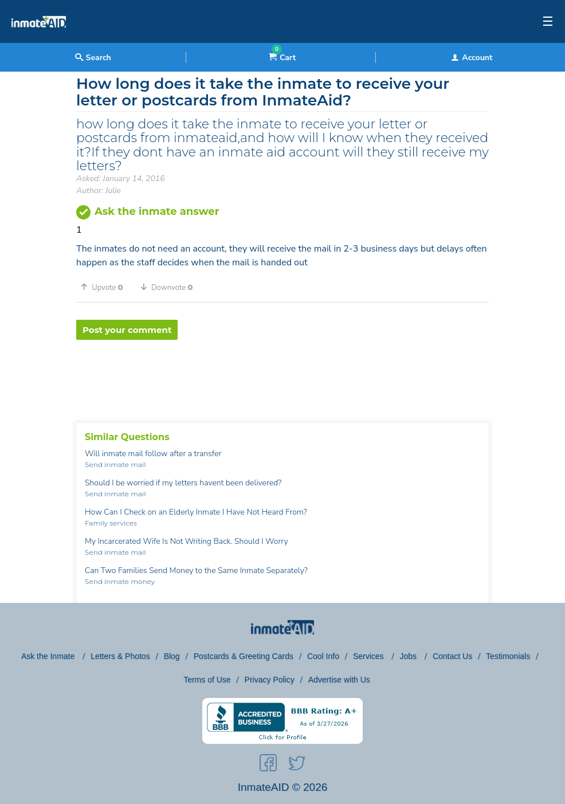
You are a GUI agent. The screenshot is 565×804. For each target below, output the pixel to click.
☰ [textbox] (548, 21)
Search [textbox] (93, 57)
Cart (282, 57)
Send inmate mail (115, 464)
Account (471, 57)
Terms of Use (206, 679)
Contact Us (452, 656)
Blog (172, 656)
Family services (111, 523)
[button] (106, 287)
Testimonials (508, 656)
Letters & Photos (120, 656)
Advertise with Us (339, 679)
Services (369, 656)
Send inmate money (120, 581)
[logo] (38, 40)
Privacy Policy (270, 679)
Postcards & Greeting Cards (243, 656)
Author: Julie (98, 190)
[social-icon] (268, 765)
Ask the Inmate (49, 656)
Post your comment (127, 329)
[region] (282, 377)
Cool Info (323, 656)
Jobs (408, 656)
